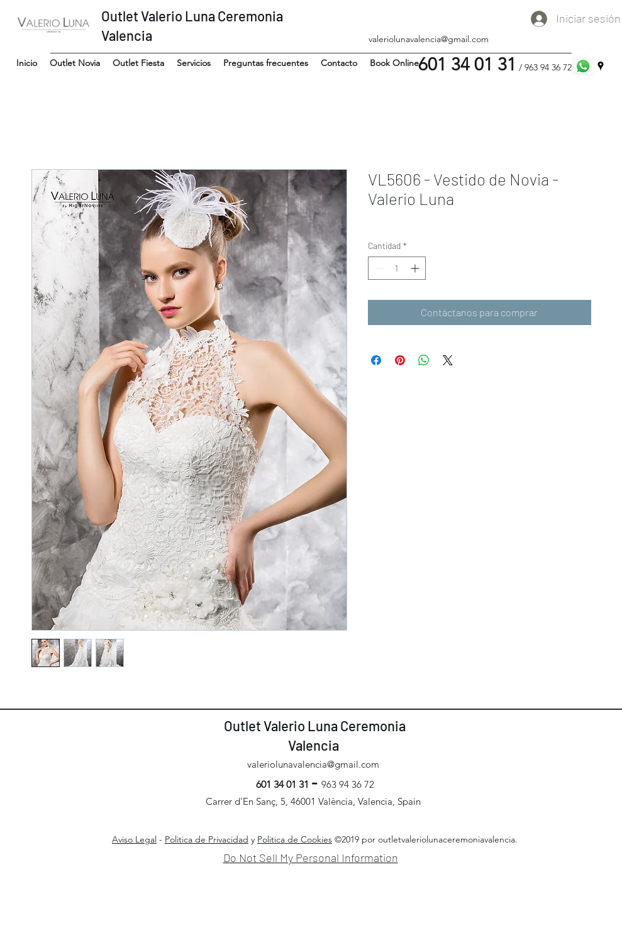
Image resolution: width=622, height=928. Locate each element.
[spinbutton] (397, 268)
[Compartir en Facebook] (376, 360)
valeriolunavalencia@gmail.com (429, 39)
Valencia (128, 35)
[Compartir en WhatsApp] (423, 360)
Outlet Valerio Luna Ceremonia (192, 16)
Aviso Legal (134, 839)
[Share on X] (447, 360)
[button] (74, 62)
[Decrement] (378, 268)
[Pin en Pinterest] (400, 360)
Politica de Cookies (294, 839)
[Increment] (416, 268)
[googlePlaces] (600, 66)
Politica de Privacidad (206, 839)
